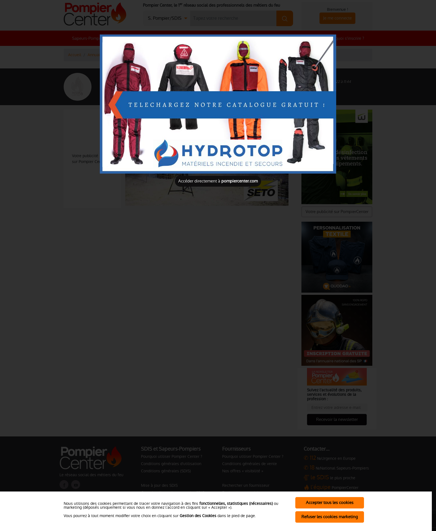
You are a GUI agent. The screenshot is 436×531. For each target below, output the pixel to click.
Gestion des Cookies (198, 516)
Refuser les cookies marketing (329, 517)
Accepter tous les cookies (329, 502)
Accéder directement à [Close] (218, 181)
